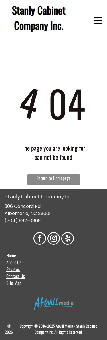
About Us (13, 262)
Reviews (13, 269)
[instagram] (53, 239)
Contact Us (15, 276)
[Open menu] (98, 20)
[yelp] (67, 239)
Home (11, 255)
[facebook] (39, 239)
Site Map (13, 282)
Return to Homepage (53, 177)
